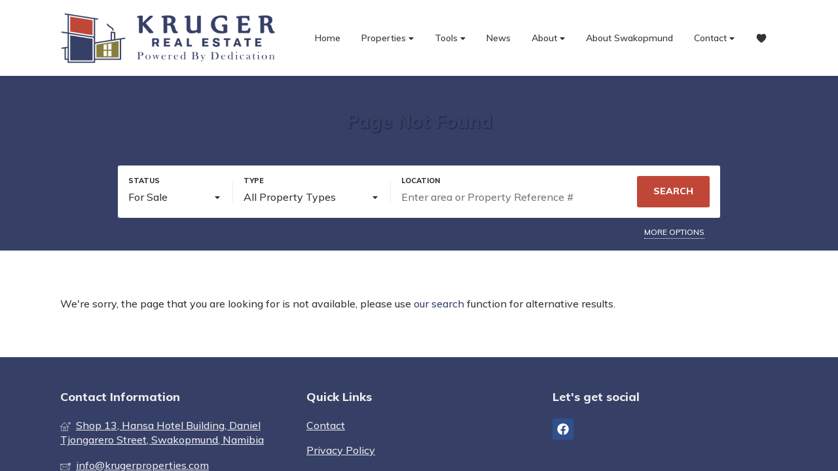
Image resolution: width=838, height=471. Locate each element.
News (498, 38)
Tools (450, 38)
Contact (714, 38)
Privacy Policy (340, 450)
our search (439, 303)
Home (327, 38)
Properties (387, 38)
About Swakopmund (629, 38)
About (548, 38)
